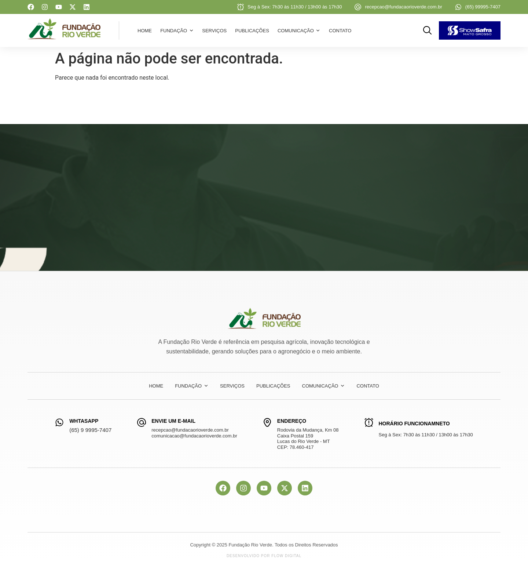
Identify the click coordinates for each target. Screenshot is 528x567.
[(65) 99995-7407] (458, 7)
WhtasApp (83, 421)
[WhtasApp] (59, 422)
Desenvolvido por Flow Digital (264, 556)
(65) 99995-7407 (482, 7)
